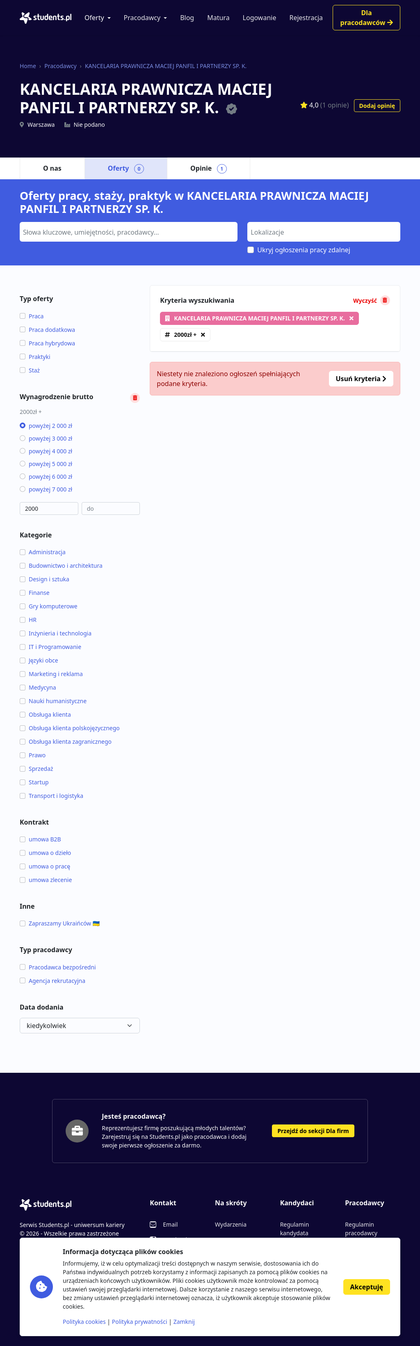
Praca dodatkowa (47, 330)
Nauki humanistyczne (53, 701)
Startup (34, 782)
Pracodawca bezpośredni (58, 967)
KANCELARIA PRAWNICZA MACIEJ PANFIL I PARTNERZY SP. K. (166, 66)
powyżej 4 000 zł (46, 451)
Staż (30, 370)
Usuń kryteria (361, 378)
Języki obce (39, 660)
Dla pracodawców (366, 17)
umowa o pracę (45, 866)
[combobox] (128, 232)
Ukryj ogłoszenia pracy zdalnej (303, 249)
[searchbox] (127, 231)
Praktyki (35, 357)
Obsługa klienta (45, 714)
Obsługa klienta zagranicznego (66, 741)
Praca (31, 316)
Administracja (43, 552)
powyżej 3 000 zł (46, 438)
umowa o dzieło (45, 853)
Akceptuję (366, 1286)
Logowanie (259, 17)
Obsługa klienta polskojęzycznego (70, 728)
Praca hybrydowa (47, 343)
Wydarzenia (231, 1224)
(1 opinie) (334, 105)
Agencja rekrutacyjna (52, 981)
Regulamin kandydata (294, 1228)
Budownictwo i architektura (61, 565)
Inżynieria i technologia (55, 633)
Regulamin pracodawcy (361, 1228)
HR (28, 620)
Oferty (94, 17)
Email (170, 1224)
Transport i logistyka (51, 796)
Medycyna (38, 687)
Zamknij (184, 1321)
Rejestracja (306, 17)
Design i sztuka (44, 579)
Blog (187, 17)
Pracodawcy (142, 17)
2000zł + (185, 334)
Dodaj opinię (377, 106)
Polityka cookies (84, 1321)
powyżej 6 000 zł (46, 476)
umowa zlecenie (46, 880)
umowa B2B (40, 839)
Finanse (35, 592)
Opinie (208, 169)
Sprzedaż (36, 768)
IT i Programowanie (50, 647)
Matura (218, 17)
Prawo (33, 755)
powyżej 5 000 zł (46, 464)
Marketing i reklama (51, 674)
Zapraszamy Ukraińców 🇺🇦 (60, 923)
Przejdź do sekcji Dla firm (313, 1131)
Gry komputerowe (49, 606)
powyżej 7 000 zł (46, 489)
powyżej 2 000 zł (46, 426)
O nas (52, 168)
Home (28, 66)
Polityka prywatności (139, 1321)
